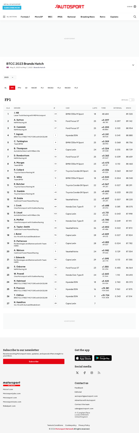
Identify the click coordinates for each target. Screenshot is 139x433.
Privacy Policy (84, 425)
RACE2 (50, 88)
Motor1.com (8, 389)
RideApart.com (9, 406)
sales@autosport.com (84, 408)
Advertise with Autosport (85, 400)
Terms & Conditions (55, 425)
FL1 (42, 88)
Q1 (26, 88)
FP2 (19, 88)
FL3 (76, 88)
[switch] (127, 99)
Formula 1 (25, 17)
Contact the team (82, 404)
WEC (50, 17)
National (71, 17)
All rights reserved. (82, 429)
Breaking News (88, 17)
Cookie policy (71, 425)
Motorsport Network (64, 429)
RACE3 (67, 88)
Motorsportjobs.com (12, 393)
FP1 (12, 88)
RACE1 (34, 88)
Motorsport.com (10, 398)
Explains (114, 17)
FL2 (59, 88)
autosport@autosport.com (86, 396)
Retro (102, 17)
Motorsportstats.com (12, 402)
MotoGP (39, 17)
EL (6, 88)
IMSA (60, 17)
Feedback (79, 388)
